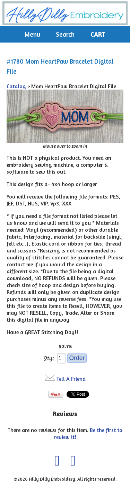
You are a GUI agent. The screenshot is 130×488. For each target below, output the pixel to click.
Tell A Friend (71, 378)
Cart (97, 34)
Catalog (16, 86)
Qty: (48, 358)
